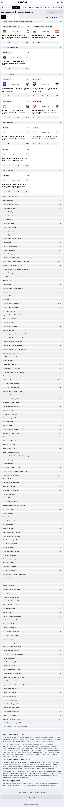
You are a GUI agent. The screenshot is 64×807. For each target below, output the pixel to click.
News (20, 792)
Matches (32, 792)
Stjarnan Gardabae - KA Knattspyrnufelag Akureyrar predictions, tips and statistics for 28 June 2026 (15, 89)
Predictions (25, 792)
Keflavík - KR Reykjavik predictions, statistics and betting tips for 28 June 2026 (14, 112)
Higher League (7, 79)
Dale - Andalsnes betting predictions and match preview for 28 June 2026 (15, 159)
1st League (6, 175)
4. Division (5, 127)
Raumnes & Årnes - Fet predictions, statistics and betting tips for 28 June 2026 (14, 138)
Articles (37, 792)
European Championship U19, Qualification (13, 26)
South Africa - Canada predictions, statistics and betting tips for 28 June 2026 (14, 63)
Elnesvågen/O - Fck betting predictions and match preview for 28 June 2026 (44, 137)
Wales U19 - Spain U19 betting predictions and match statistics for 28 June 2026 (45, 36)
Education (43, 792)
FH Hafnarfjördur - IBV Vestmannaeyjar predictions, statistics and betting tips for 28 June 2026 (45, 89)
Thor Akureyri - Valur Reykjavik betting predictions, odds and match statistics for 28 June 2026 (45, 112)
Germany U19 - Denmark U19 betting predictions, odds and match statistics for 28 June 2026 (15, 37)
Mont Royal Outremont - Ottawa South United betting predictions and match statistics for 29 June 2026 (14, 186)
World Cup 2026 (7, 52)
